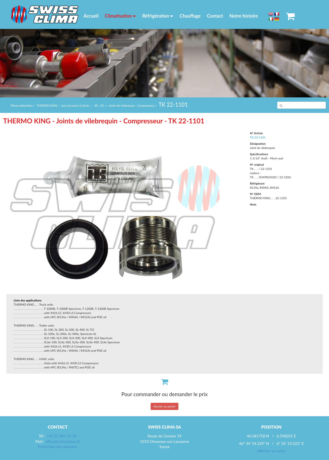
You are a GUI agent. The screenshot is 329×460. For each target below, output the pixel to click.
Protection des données (57, 446)
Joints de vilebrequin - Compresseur (132, 105)
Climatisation (120, 16)
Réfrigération (157, 16)
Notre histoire (244, 16)
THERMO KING (47, 105)
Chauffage (190, 16)
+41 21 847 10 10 (61, 436)
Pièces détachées (22, 105)
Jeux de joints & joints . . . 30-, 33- (83, 105)
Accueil (91, 16)
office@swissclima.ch (62, 441)
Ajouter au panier (164, 406)
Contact (215, 16)
